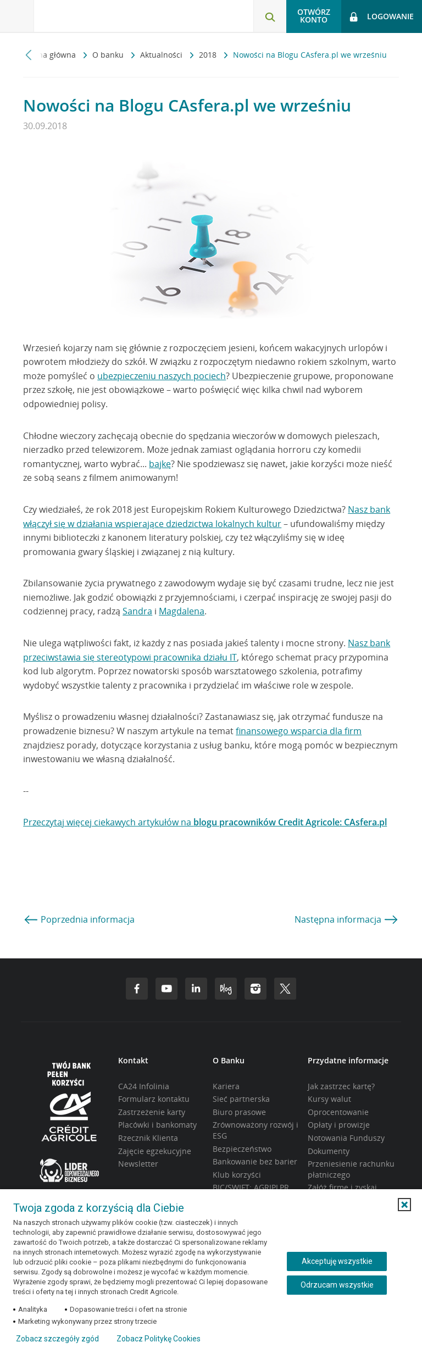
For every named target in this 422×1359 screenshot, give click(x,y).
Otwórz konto (313, 16)
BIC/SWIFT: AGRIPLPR (251, 1187)
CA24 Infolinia (143, 1086)
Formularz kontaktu (154, 1099)
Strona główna (50, 54)
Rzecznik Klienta (148, 1138)
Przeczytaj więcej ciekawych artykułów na (205, 822)
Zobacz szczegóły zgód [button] (57, 1338)
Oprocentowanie (338, 1112)
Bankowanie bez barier (255, 1161)
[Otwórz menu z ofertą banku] (17, 16)
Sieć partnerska (241, 1099)
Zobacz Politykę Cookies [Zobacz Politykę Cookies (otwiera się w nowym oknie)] (158, 1338)
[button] (404, 1204)
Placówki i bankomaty (157, 1124)
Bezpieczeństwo (242, 1149)
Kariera (226, 1086)
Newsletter (138, 1163)
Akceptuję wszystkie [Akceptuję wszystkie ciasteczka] (337, 1261)
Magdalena (181, 611)
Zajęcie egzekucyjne (154, 1151)
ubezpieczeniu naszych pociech (161, 376)
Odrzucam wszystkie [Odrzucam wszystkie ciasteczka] (337, 1284)
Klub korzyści (237, 1174)
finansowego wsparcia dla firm (299, 731)
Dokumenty (328, 1151)
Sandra (137, 611)
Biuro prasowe (239, 1112)
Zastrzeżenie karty (151, 1112)
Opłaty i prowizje (339, 1124)
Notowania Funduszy (346, 1138)
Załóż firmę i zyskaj (342, 1187)
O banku (109, 54)
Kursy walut (329, 1099)
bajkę (160, 464)
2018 (209, 54)
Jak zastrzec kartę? (341, 1086)
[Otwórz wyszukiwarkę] (269, 16)
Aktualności (162, 54)
